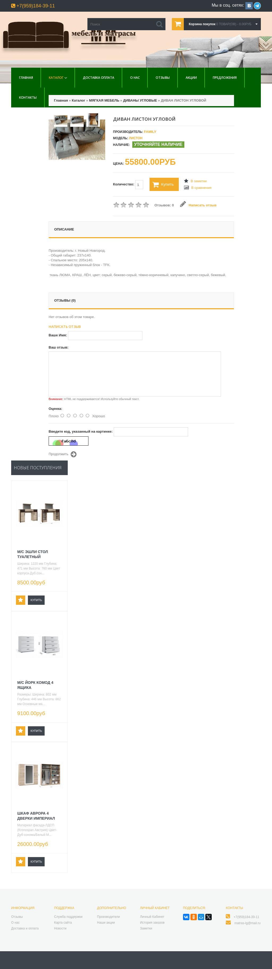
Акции (191, 77)
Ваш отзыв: (59, 347)
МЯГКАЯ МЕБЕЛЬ (104, 100)
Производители (108, 917)
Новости (60, 928)
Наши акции (106, 922)
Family (150, 132)
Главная (26, 77)
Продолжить (62, 454)
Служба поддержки (68, 917)
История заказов (152, 922)
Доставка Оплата (98, 77)
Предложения (225, 77)
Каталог (56, 77)
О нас (135, 77)
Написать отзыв (198, 205)
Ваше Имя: (58, 335)
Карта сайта (63, 922)
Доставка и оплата (25, 928)
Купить (163, 184)
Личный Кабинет (152, 917)
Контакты (28, 97)
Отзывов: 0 (164, 205)
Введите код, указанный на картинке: (81, 431)
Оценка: (55, 409)
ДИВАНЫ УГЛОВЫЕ (140, 100)
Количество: (128, 184)
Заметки (146, 928)
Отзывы (163, 77)
